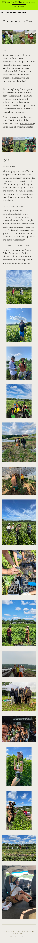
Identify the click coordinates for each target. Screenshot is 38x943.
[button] (2, 12)
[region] (19, 5)
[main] (19, 21)
